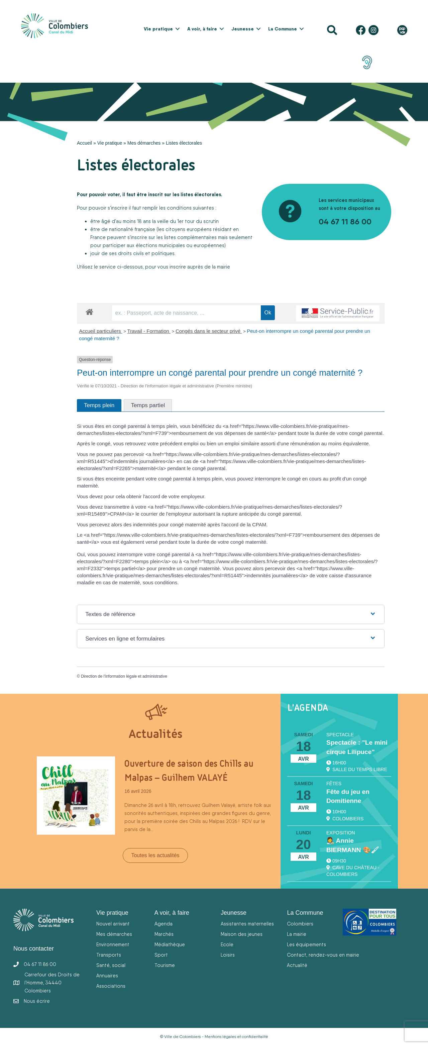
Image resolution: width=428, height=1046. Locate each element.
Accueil (84, 143)
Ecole (227, 944)
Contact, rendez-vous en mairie (323, 955)
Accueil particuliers (100, 331)
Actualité (297, 965)
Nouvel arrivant (113, 923)
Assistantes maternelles (247, 923)
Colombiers (300, 923)
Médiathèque (169, 944)
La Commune (282, 29)
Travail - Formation (149, 331)
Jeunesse (242, 29)
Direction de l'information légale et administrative (124, 676)
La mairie (296, 934)
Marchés (164, 934)
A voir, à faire (202, 29)
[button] (177, 29)
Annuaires (107, 975)
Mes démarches (144, 143)
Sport (161, 955)
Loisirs (228, 955)
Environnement (112, 944)
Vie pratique (158, 29)
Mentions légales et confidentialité (236, 1036)
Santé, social (110, 965)
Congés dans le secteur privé (209, 331)
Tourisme (164, 965)
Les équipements (306, 944)
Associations (110, 986)
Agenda (163, 923)
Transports (108, 955)
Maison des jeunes (241, 934)
